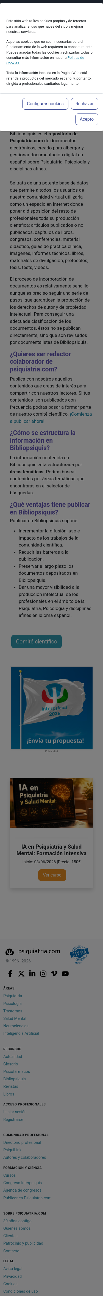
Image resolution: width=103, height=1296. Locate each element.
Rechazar (85, 103)
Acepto (87, 119)
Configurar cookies (45, 103)
